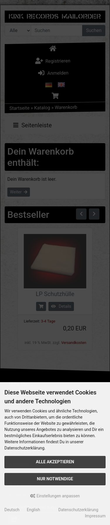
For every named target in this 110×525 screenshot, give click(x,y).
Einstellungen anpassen (55, 496)
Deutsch (11, 509)
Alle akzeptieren (55, 461)
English (33, 509)
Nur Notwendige (55, 478)
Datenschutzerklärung (78, 509)
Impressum (95, 516)
